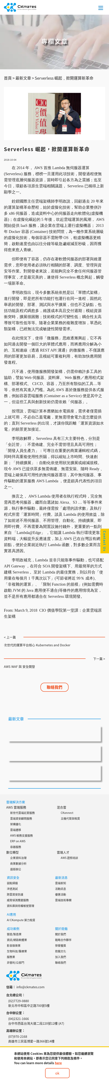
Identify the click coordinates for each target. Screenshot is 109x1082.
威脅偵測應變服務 (18, 900)
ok (57, 1073)
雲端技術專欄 (63, 900)
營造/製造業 (14, 934)
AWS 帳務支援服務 (21, 835)
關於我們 (60, 934)
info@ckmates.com (30, 987)
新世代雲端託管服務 (22, 813)
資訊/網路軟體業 (17, 940)
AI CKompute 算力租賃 (21, 920)
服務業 (11, 957)
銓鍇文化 (60, 951)
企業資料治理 (18, 858)
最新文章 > (24, 78)
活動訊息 (60, 889)
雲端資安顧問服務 (21, 818)
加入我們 (60, 957)
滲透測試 (12, 889)
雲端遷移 (15, 830)
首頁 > (9, 78)
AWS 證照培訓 (69, 858)
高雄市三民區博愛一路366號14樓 (31, 1041)
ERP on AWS (17, 841)
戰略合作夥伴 (63, 940)
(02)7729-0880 (18, 1000)
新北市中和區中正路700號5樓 (29, 1005)
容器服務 (15, 847)
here (58, 1062)
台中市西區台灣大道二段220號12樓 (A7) (36, 1023)
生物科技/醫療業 (17, 951)
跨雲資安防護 (15, 894)
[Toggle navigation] (100, 7)
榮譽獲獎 (60, 945)
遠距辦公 (15, 869)
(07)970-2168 (17, 1036)
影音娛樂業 (14, 945)
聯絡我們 (54, 687)
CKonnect (67, 813)
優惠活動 (60, 894)
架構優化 (15, 824)
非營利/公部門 (15, 962)
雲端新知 (60, 883)
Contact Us (104, 541)
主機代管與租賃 (70, 818)
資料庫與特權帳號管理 (20, 906)
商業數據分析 (18, 863)
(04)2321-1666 (18, 1018)
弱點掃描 (12, 883)
